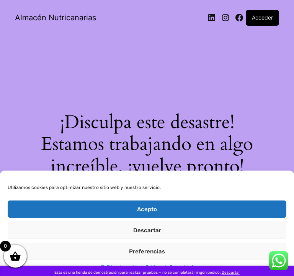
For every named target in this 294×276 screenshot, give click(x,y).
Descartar (147, 230)
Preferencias (147, 251)
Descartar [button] (231, 272)
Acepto (147, 209)
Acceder (262, 17)
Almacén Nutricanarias (55, 17)
